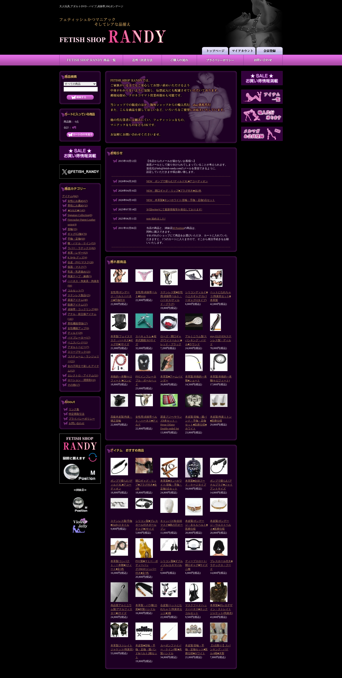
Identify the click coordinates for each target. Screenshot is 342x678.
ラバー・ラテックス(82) (82, 248)
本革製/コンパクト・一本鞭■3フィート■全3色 (121, 565)
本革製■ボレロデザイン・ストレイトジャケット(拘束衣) (221, 609)
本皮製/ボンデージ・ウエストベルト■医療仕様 (220, 524)
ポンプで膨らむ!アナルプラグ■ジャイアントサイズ (221, 484)
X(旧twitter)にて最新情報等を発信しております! (174, 209)
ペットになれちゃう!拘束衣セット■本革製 (220, 296)
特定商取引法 (76, 413)
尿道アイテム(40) (78, 299)
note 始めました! (156, 218)
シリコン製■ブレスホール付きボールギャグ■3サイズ (146, 524)
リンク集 (74, 409)
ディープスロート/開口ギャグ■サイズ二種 (196, 565)
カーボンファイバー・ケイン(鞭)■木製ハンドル (171, 649)
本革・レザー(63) (78, 252)
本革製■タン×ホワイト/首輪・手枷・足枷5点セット (171, 484)
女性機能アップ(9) (78, 328)
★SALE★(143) (76, 210)
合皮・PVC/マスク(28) (81, 262)
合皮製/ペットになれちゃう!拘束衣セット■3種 (171, 609)
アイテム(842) (70, 196)
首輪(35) (72, 229)
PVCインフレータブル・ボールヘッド (145, 380)
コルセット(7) (76, 290)
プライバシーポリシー (82, 418)
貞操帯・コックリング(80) (83, 309)
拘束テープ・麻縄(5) (80, 276)
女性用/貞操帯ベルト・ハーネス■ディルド (146, 420)
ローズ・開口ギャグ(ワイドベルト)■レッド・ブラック (171, 340)
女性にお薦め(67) (78, 200)
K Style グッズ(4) (77, 257)
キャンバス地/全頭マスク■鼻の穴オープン (171, 524)
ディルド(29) (75, 332)
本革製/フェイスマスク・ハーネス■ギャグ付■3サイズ (122, 340)
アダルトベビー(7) (78, 347)
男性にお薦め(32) (78, 205)
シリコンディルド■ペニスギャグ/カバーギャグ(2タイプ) (196, 296)
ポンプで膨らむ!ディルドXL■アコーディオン (121, 484)
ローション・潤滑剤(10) (82, 380)
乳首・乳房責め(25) (79, 271)
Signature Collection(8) (80, 215)
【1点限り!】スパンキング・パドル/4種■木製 (220, 649)
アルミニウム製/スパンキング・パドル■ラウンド (196, 340)
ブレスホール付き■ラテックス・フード (221, 565)
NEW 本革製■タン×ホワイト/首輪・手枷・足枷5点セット (180, 200)
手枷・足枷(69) (76, 238)
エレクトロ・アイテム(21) (83, 375)
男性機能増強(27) (78, 323)
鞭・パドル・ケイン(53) (82, 243)
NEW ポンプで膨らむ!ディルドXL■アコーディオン (177, 181)
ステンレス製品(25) (79, 295)
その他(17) (74, 384)
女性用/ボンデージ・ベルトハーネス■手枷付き (121, 296)
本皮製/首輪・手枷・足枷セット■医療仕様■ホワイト (196, 649)
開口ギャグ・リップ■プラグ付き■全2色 (146, 484)
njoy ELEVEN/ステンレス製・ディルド (220, 340)
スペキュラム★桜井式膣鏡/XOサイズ (145, 340)
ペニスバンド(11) (78, 342)
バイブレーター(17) (79, 337)
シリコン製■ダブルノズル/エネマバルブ (171, 565)
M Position (178, 228)
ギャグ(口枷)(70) (77, 233)
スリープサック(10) (79, 351)
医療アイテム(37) (78, 304)
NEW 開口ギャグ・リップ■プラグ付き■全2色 (173, 190)
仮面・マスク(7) (77, 266)
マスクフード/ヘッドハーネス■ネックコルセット (196, 609)
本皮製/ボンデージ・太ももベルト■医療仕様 (196, 524)
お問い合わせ (76, 423)
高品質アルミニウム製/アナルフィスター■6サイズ (121, 609)
